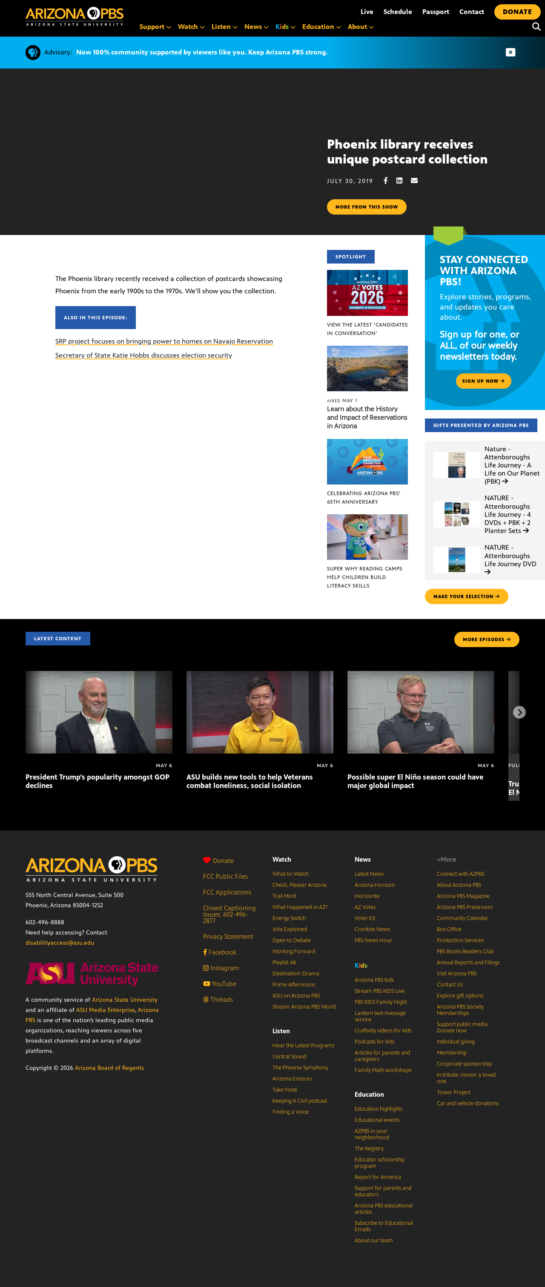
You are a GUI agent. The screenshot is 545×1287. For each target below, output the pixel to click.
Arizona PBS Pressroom (465, 907)
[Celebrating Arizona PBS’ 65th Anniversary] (367, 443)
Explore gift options (460, 995)
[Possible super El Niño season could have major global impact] (420, 675)
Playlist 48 (284, 962)
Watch (281, 859)
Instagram (221, 968)
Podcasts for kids (374, 1041)
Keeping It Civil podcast (299, 1101)
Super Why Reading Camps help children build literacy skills (364, 577)
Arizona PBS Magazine (463, 896)
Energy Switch (289, 918)
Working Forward (293, 951)
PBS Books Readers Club (465, 951)
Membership (452, 1052)
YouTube (219, 984)
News (363, 859)
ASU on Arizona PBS (296, 995)
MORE (487, 639)
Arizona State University (125, 999)
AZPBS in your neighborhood (372, 1134)
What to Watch (290, 874)
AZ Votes (365, 907)
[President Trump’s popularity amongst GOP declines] (99, 675)
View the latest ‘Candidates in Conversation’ (367, 329)
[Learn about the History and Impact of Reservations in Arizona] (367, 350)
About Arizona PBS (459, 885)
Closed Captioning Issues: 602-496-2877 (229, 914)
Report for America (378, 1177)
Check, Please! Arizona (299, 885)
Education (369, 1094)
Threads (218, 999)
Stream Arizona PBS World (304, 1006)
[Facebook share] (390, 181)
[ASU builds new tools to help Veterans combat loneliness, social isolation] (259, 675)
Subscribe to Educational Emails (384, 1226)
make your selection (466, 596)
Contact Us (450, 984)
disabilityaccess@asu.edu (60, 942)
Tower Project (453, 1092)
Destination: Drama (295, 973)
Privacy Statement (228, 936)
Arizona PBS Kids (374, 980)
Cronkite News (372, 929)
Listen (281, 1031)
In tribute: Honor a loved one (466, 1078)
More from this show (367, 207)
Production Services (460, 940)
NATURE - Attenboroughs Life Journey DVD (510, 559)
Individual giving (456, 1041)
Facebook (219, 952)
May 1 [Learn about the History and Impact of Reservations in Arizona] (342, 401)
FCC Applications (227, 892)
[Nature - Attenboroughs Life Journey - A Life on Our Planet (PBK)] (456, 452)
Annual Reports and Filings (468, 962)
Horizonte (367, 896)
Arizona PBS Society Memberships (460, 1010)
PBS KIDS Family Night (381, 1002)
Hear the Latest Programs (303, 1045)
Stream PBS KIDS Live (379, 991)
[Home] (74, 16)
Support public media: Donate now (463, 1027)
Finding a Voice (290, 1112)
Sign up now (483, 381)
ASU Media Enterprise (105, 1010)
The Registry (369, 1148)
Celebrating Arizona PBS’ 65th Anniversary (364, 497)
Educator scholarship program (379, 1162)
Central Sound (289, 1056)
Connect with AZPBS (461, 874)
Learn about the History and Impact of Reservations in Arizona (367, 417)
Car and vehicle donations (468, 1103)
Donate (218, 861)
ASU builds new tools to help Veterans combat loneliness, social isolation (249, 781)
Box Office (449, 929)
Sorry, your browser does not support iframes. (163, 176)
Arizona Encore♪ (292, 1078)
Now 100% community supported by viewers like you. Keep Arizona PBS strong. (201, 52)
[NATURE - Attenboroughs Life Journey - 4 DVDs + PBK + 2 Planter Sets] (456, 501)
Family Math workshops (383, 1070)
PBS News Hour (373, 940)
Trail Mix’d (284, 896)
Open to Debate (291, 940)
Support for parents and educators (383, 1191)
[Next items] (519, 712)
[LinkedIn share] (403, 181)
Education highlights (378, 1109)
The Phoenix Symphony (300, 1067)
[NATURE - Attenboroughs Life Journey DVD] (456, 547)
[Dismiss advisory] (510, 52)
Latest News (369, 874)
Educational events (377, 1120)
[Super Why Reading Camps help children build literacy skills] (367, 519)
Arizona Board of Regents (109, 1068)
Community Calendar (462, 918)
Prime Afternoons (293, 984)
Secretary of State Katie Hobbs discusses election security (143, 355)
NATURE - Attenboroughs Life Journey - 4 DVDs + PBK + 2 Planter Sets (508, 514)
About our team (374, 1240)
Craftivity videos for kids (383, 1030)
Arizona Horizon (375, 885)
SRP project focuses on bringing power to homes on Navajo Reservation (164, 341)
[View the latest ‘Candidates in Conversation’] (367, 274)
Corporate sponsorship (464, 1064)
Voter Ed (365, 918)
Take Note (284, 1089)
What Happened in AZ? (300, 907)
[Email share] (418, 181)
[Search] (534, 27)
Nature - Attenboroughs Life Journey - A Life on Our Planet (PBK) (512, 465)
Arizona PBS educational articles (384, 1208)
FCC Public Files (225, 876)
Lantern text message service (380, 1016)
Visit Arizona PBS (456, 973)
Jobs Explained (289, 929)
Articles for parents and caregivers (382, 1056)
